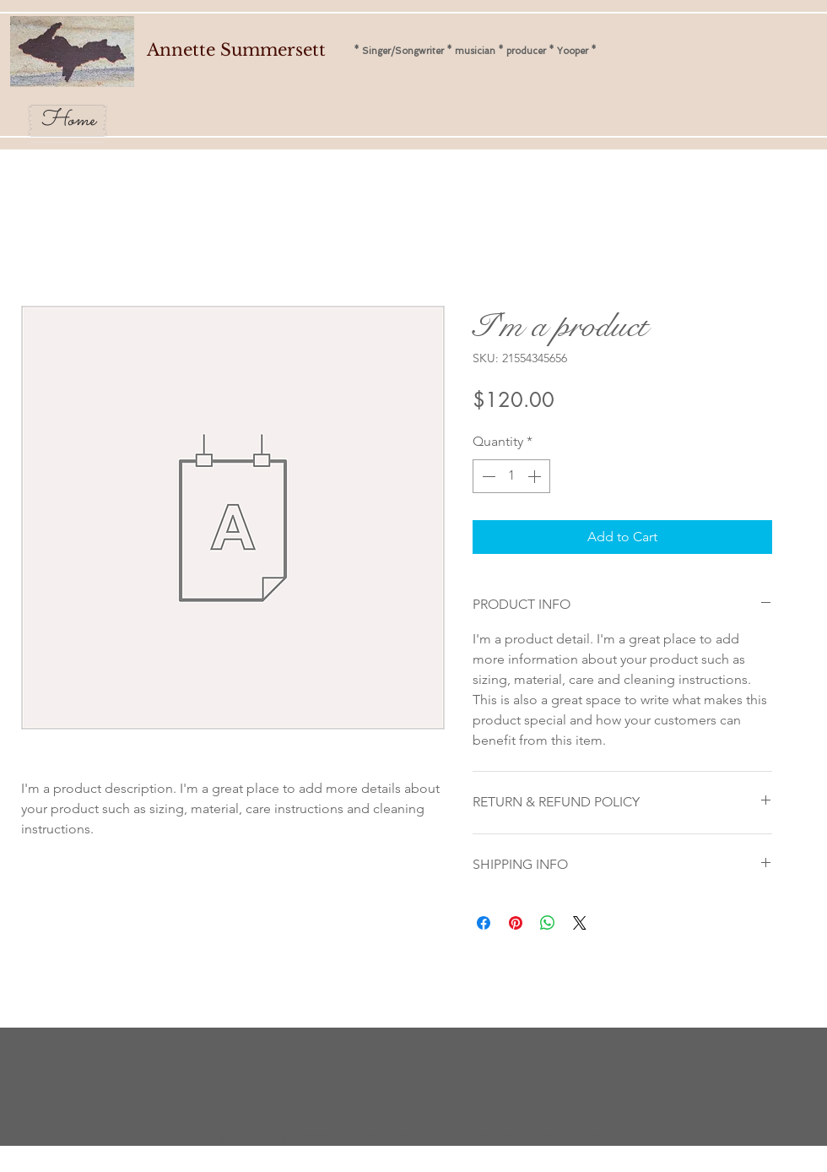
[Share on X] (580, 923)
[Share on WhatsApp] (548, 923)
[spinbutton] (511, 476)
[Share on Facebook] (483, 923)
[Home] (67, 121)
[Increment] (536, 476)
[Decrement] (487, 476)
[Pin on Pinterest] (515, 923)
